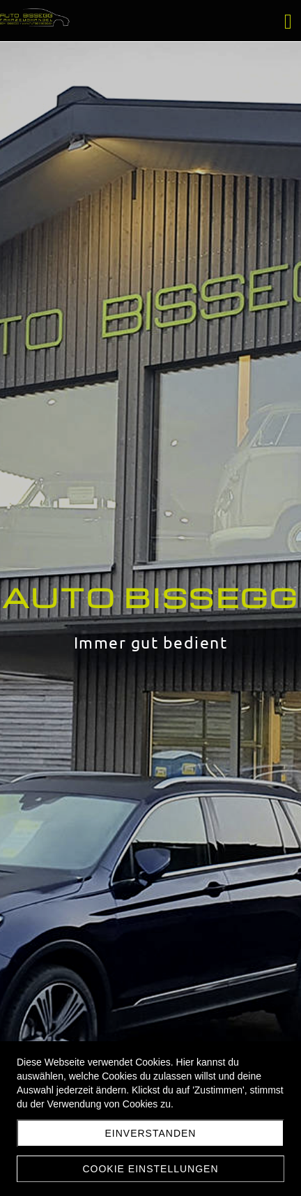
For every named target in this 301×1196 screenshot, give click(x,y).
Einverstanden (150, 1133)
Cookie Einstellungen (150, 1168)
